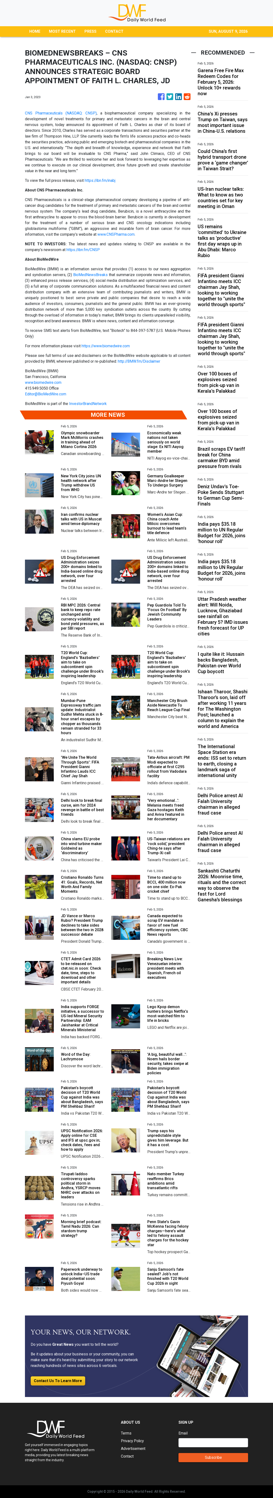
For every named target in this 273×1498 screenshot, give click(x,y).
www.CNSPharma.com (116, 234)
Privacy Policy (133, 1441)
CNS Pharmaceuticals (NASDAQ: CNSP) (61, 113)
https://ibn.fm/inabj (101, 180)
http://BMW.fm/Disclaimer (140, 361)
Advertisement (133, 1448)
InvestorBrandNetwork (88, 403)
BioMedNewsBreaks (90, 274)
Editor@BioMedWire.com (46, 394)
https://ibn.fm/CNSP (83, 249)
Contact (127, 1456)
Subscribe (213, 1457)
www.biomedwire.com (43, 382)
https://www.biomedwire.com (106, 346)
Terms (126, 1433)
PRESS (90, 31)
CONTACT (114, 31)
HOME (34, 31)
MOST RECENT (62, 31)
